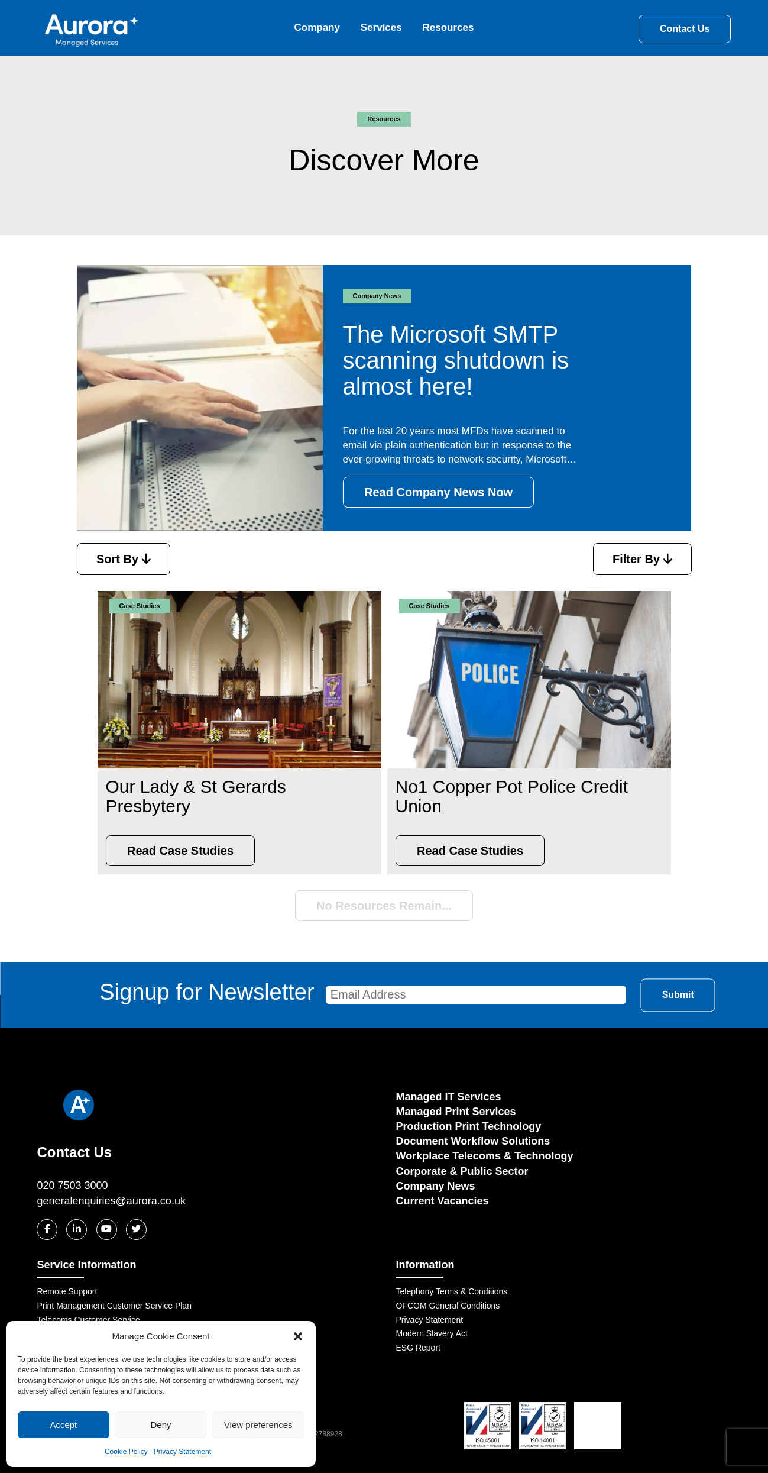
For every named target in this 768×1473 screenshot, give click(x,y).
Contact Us (684, 29)
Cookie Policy (126, 1452)
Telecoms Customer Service (88, 1320)
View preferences (258, 1425)
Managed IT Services (448, 1097)
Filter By (642, 559)
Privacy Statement (182, 1452)
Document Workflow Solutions (473, 1141)
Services (381, 27)
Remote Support (67, 1291)
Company (317, 27)
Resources (448, 27)
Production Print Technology (468, 1126)
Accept (63, 1425)
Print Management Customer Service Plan (114, 1305)
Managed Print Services (456, 1111)
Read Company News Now (438, 492)
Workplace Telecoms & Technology (484, 1156)
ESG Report (418, 1347)
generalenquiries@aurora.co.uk (111, 1201)
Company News (435, 1186)
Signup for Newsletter (362, 992)
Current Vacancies (442, 1201)
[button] (298, 1336)
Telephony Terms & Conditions (451, 1291)
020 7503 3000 (72, 1185)
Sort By (123, 559)
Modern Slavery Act (431, 1333)
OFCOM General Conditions (448, 1305)
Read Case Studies (180, 850)
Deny (160, 1425)
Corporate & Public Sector (462, 1171)
